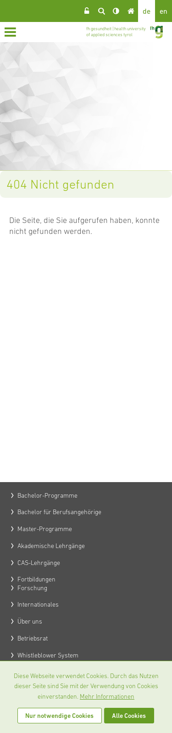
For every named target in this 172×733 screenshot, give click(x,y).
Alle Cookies (129, 715)
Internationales (38, 604)
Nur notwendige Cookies (59, 715)
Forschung (32, 588)
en (163, 11)
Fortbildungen (36, 579)
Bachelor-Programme (47, 495)
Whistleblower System (47, 655)
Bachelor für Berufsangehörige (59, 512)
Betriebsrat (32, 638)
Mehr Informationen (107, 696)
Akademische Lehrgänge (51, 545)
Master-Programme (44, 528)
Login (86, 11)
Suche (101, 11)
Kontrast (116, 11)
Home (130, 11)
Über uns (29, 621)
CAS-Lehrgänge (38, 562)
